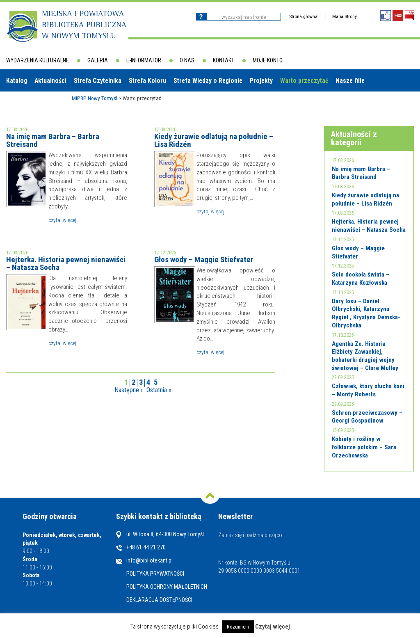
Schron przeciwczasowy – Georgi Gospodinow (367, 417)
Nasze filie (350, 81)
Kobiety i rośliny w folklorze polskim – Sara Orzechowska (364, 447)
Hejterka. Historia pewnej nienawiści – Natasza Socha (66, 263)
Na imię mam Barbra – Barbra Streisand (52, 140)
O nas (187, 60)
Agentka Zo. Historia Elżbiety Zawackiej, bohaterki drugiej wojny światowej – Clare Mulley (365, 356)
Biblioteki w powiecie (39, 102)
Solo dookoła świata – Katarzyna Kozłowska (360, 278)
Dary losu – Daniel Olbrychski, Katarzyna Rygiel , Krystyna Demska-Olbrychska (366, 313)
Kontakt (223, 60)
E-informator (143, 60)
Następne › (128, 390)
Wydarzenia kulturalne (37, 60)
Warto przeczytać (304, 81)
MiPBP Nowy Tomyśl (94, 98)
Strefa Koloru (147, 81)
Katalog (16, 81)
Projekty (261, 81)
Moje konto (268, 60)
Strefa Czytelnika (97, 81)
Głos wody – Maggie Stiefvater (203, 259)
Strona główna (303, 16)
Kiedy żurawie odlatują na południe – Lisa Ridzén (213, 140)
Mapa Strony (344, 16)
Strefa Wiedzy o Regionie (207, 81)
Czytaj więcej (62, 220)
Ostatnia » (158, 390)
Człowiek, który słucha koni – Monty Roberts (368, 390)
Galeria (97, 60)
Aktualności (50, 81)
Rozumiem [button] (238, 627)
